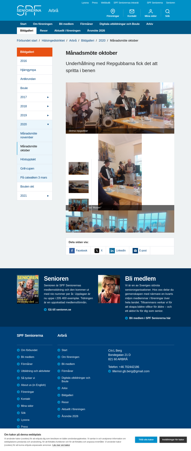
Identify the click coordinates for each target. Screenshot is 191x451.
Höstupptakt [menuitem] (28, 159)
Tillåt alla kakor (146, 439)
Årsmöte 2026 (96, 30)
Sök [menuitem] (167, 13)
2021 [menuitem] (23, 195)
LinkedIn (121, 250)
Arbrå (73, 40)
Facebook (81, 250)
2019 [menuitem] (23, 115)
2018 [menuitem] (23, 106)
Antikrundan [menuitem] (28, 79)
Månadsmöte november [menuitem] (28, 135)
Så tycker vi (28, 378)
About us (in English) (33, 385)
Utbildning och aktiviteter (35, 371)
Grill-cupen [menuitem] (27, 168)
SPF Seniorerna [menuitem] (155, 2)
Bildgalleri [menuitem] (27, 52)
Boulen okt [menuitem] (27, 186)
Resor (44, 30)
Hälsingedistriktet (53, 40)
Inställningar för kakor (173, 439)
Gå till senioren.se (59, 309)
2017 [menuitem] (23, 97)
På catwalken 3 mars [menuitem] (33, 177)
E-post (143, 250)
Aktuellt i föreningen (67, 30)
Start (23, 24)
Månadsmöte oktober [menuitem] (28, 148)
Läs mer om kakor (61, 445)
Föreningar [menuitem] (113, 13)
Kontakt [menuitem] (131, 13)
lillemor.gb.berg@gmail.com (130, 371)
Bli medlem (66, 24)
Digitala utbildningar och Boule (120, 24)
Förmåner (86, 24)
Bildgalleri (26, 30)
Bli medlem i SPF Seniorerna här (150, 318)
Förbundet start (27, 40)
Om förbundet (29, 350)
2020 (102, 40)
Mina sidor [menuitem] (151, 13)
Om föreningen (42, 24)
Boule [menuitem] (24, 88)
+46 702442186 (129, 367)
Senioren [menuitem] (170, 2)
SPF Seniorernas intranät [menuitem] (126, 2)
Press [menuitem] (95, 2)
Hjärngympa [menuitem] (28, 70)
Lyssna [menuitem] (85, 2)
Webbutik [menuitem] (105, 2)
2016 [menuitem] (23, 61)
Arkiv (149, 24)
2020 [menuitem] (23, 124)
